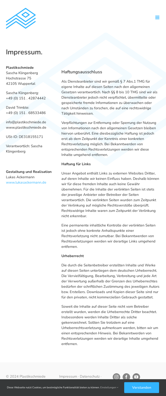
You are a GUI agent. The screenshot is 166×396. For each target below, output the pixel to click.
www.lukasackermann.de (26, 182)
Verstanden (141, 387)
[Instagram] (116, 377)
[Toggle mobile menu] (157, 17)
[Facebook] (126, 377)
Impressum (68, 376)
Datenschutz (90, 376)
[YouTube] (136, 377)
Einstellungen (109, 387)
